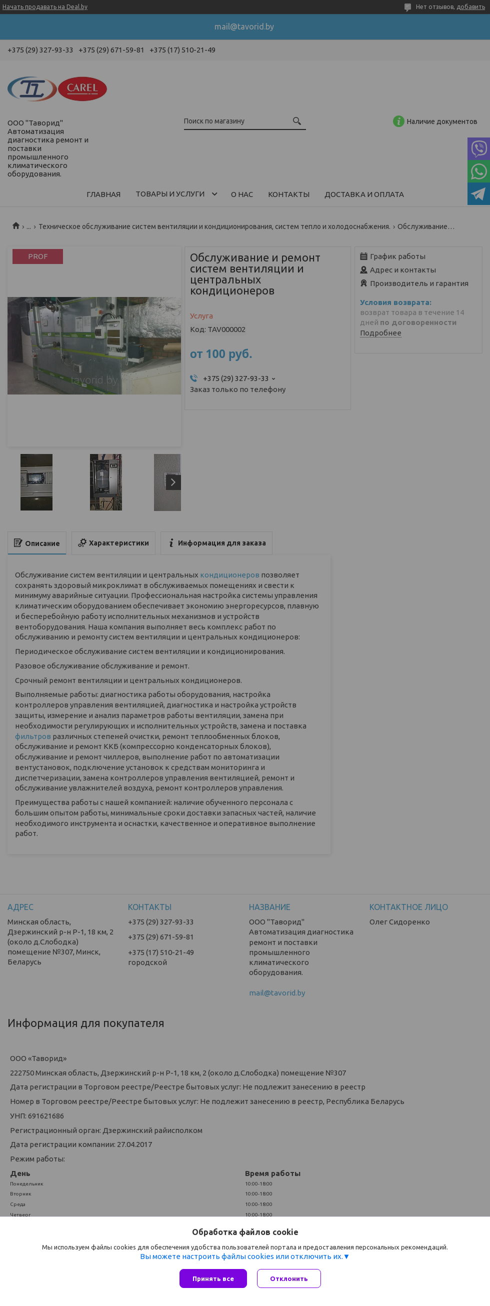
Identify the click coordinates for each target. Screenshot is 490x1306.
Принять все (213, 1278)
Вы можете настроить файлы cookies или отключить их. (241, 1256)
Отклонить (289, 1278)
